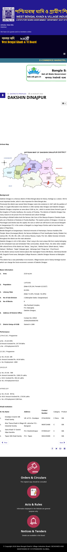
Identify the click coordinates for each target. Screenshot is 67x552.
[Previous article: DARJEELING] (4, 443)
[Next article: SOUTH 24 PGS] (62, 443)
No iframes (33, 60)
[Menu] (64, 54)
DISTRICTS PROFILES (18, 94)
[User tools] (64, 103)
